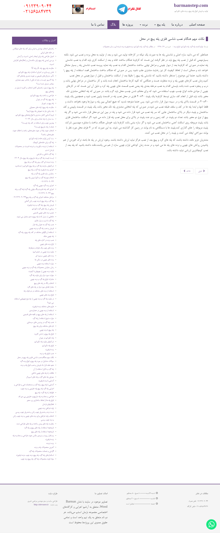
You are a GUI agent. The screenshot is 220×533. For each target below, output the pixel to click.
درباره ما (177, 24)
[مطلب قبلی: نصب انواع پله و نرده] (201, 171)
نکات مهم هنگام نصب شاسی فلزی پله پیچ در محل (171, 39)
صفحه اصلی (197, 24)
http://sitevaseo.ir (41, 505)
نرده (144, 24)
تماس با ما (97, 24)
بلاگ (113, 24)
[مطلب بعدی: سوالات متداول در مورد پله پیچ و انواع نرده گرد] (186, 171)
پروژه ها (127, 24)
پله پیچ (159, 24)
